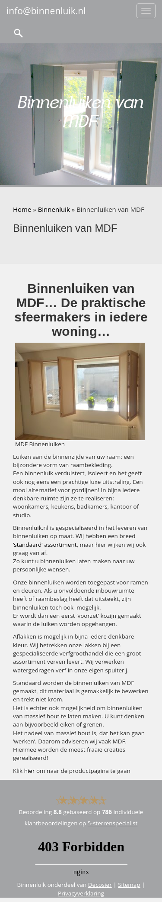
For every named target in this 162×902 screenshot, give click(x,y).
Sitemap (129, 885)
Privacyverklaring (81, 893)
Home (22, 209)
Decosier (100, 885)
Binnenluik (54, 209)
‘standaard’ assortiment (45, 544)
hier (29, 771)
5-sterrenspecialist (113, 823)
